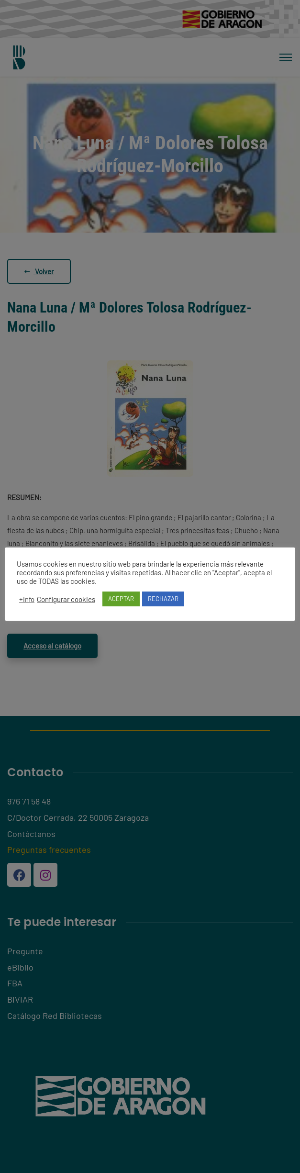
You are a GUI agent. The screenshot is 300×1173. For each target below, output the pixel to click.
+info (26, 599)
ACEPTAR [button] (121, 599)
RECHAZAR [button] (163, 599)
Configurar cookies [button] (66, 599)
